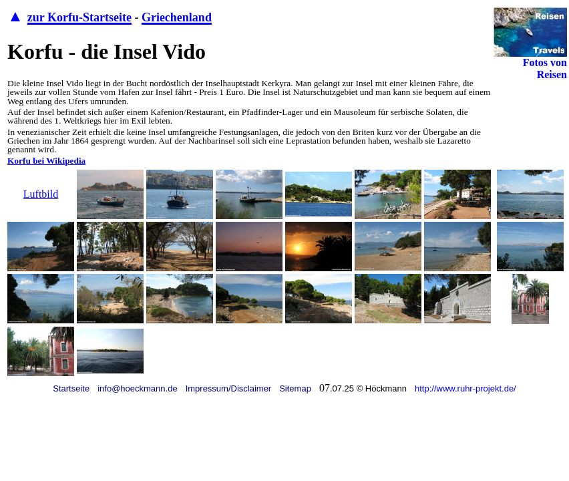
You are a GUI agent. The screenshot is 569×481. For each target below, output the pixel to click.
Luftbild (40, 194)
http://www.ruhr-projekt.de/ (465, 388)
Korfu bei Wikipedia (46, 161)
